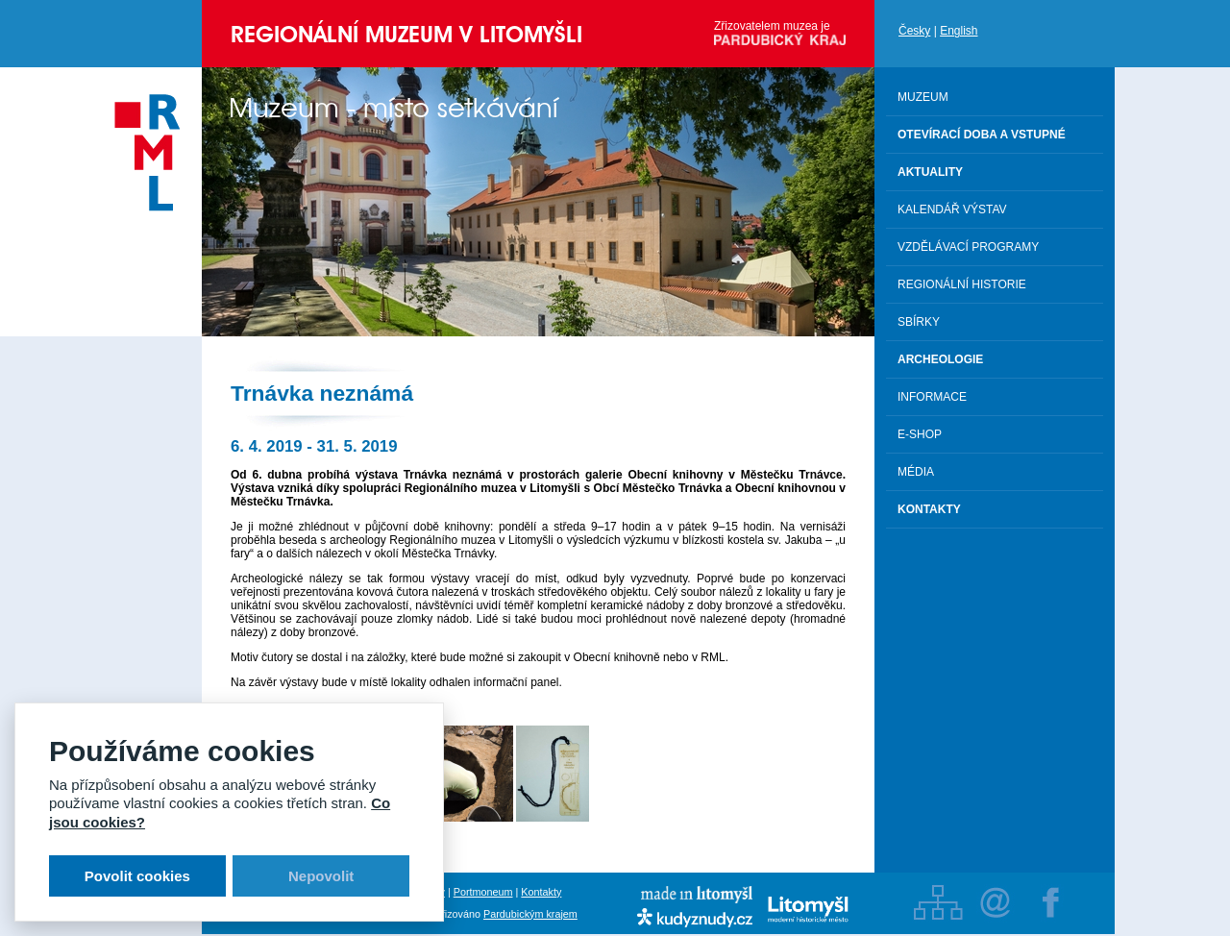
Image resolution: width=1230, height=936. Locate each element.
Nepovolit (321, 876)
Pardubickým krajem (530, 914)
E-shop (920, 434)
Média (916, 472)
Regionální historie (962, 284)
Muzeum (923, 97)
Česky (914, 30)
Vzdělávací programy (968, 247)
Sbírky (919, 322)
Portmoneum (483, 892)
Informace (932, 397)
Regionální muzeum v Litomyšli (406, 34)
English (958, 30)
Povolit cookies (137, 876)
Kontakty (541, 892)
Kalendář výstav (952, 209)
